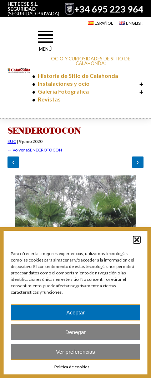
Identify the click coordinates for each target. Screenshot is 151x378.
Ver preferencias (75, 352)
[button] (136, 239)
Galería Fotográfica (63, 91)
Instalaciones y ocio (64, 83)
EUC (11, 141)
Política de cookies (72, 366)
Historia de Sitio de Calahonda (78, 75)
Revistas (49, 99)
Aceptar (75, 312)
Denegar (75, 332)
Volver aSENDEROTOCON (34, 150)
